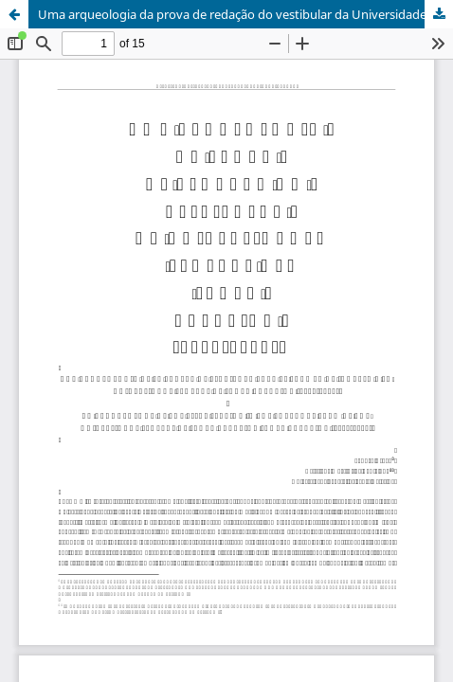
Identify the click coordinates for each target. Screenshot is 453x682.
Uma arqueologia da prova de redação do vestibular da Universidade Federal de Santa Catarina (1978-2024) (245, 14)
